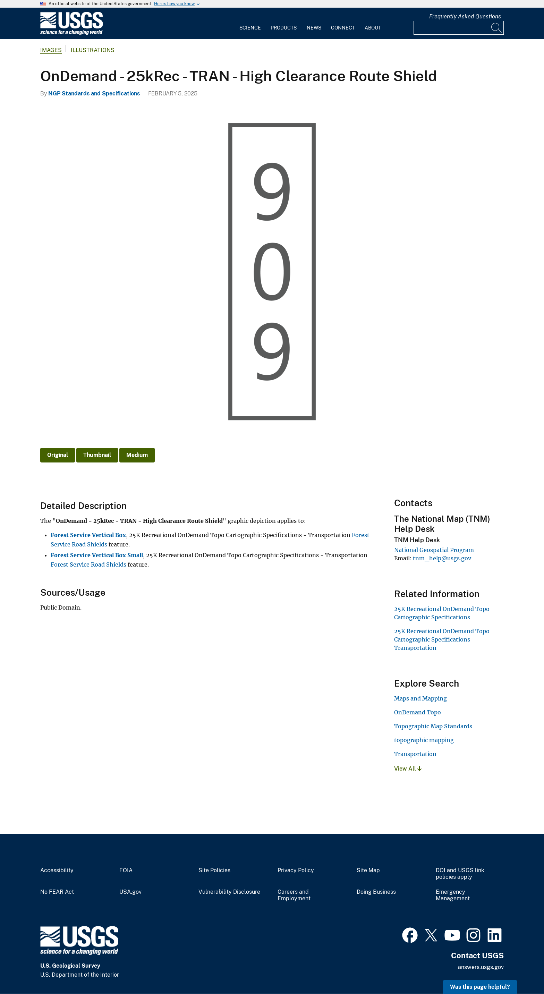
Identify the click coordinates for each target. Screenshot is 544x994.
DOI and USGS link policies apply (460, 873)
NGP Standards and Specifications (94, 93)
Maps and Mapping (420, 698)
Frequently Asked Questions (465, 16)
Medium (137, 455)
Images (51, 50)
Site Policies (214, 870)
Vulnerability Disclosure (229, 892)
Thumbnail (97, 455)
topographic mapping (424, 740)
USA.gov (130, 892)
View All (408, 768)
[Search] (497, 28)
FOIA (126, 870)
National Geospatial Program (434, 549)
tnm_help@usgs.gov (442, 558)
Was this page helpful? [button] (480, 987)
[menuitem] (250, 23)
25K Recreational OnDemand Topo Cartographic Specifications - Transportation (442, 639)
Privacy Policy (296, 870)
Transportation (415, 753)
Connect (343, 28)
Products (284, 28)
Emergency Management (453, 895)
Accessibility (57, 870)
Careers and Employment (294, 895)
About (373, 28)
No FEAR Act (57, 892)
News (314, 28)
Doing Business (376, 892)
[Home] (71, 33)
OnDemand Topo (417, 712)
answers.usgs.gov (481, 967)
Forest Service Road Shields (88, 564)
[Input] (459, 28)
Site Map (368, 870)
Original (57, 455)
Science (250, 28)
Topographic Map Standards (433, 726)
